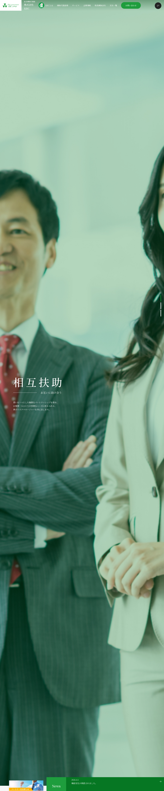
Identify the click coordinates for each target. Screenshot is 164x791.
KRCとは (49, 5)
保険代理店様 (62, 5)
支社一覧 (113, 5)
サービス (75, 5)
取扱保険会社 (100, 5)
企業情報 (87, 5)
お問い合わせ (130, 5)
